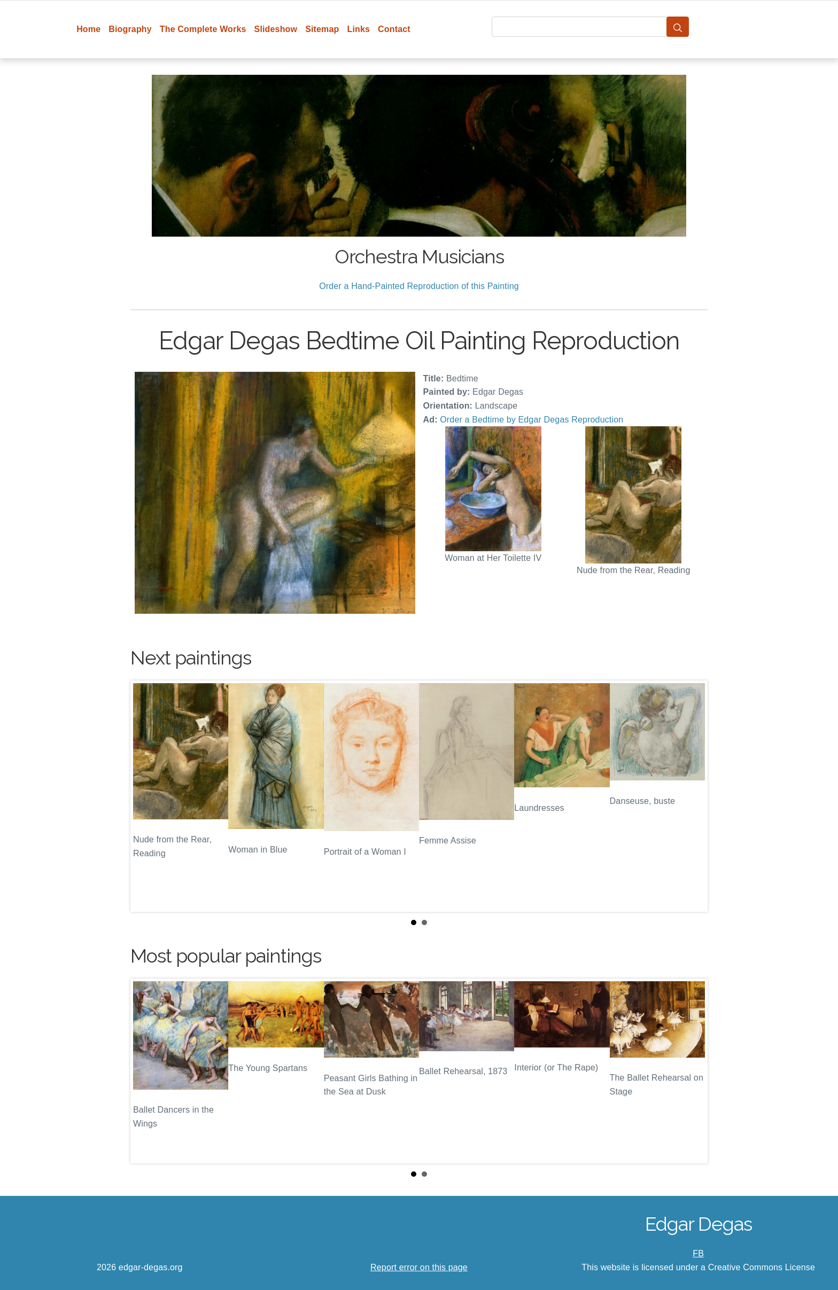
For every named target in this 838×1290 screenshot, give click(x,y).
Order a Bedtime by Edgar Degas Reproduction (531, 419)
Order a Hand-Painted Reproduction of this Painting (419, 286)
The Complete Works (203, 29)
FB (698, 1253)
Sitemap (322, 29)
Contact (394, 29)
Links (358, 29)
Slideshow (276, 29)
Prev (147, 796)
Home (88, 29)
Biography (130, 29)
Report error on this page (419, 1267)
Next (691, 796)
